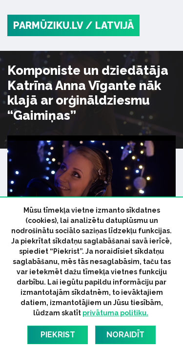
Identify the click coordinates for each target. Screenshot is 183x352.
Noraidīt (125, 334)
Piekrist (58, 334)
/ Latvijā (109, 25)
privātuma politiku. (115, 313)
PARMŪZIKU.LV (48, 25)
